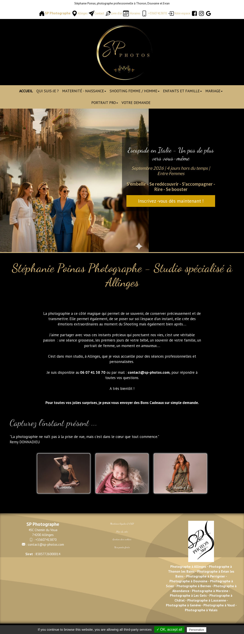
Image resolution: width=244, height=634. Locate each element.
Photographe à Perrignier (205, 576)
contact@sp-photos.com (46, 544)
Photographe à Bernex (193, 586)
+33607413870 (45, 539)
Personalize (196, 629)
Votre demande (136, 102)
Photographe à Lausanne (206, 600)
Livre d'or (116, 13)
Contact (99, 13)
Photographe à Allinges (188, 566)
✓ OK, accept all (169, 629)
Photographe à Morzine (210, 591)
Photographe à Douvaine (188, 581)
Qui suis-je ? (47, 91)
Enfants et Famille (182, 91)
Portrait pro (104, 102)
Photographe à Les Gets (188, 595)
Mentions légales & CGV (122, 523)
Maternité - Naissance (84, 91)
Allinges (82, 13)
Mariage (214, 91)
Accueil (26, 91)
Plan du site (122, 531)
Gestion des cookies (122, 539)
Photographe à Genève (183, 605)
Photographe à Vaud (219, 605)
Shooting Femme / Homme (135, 91)
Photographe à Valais (201, 610)
